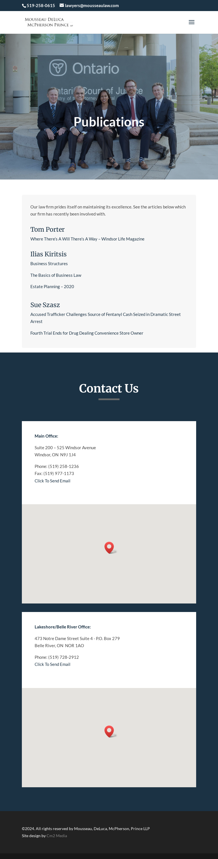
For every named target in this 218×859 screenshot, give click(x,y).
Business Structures (49, 263)
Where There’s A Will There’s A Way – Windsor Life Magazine (87, 238)
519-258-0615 (41, 5)
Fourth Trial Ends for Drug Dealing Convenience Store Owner (86, 332)
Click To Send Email (52, 480)
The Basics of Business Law (55, 275)
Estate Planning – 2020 (52, 286)
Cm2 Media (57, 835)
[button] (111, 548)
